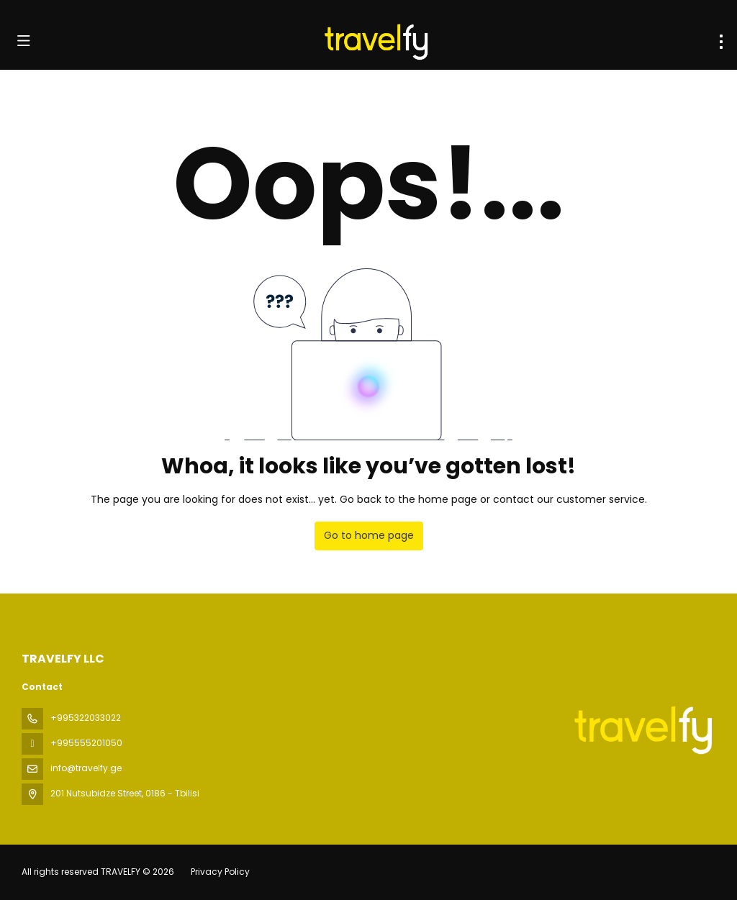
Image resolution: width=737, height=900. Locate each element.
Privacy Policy (220, 871)
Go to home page (369, 535)
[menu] (721, 41)
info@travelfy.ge (86, 768)
